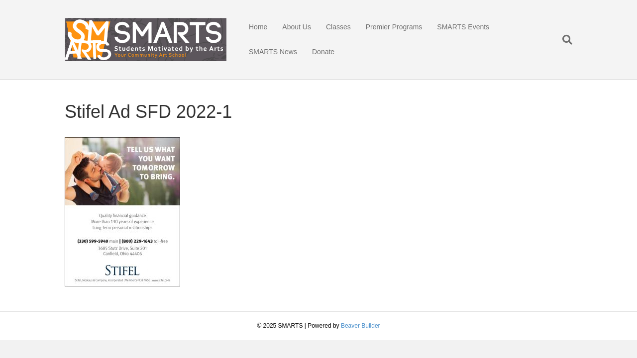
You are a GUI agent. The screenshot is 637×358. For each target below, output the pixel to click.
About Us (296, 27)
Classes (338, 27)
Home (258, 27)
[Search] (563, 39)
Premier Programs (394, 27)
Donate (323, 52)
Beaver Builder (360, 325)
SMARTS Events (463, 27)
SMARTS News (273, 52)
